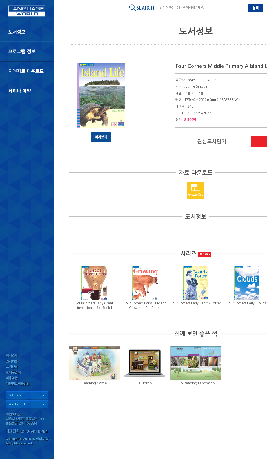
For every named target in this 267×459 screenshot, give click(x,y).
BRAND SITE (16, 395)
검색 (255, 8)
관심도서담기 (211, 141)
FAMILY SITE (16, 404)
